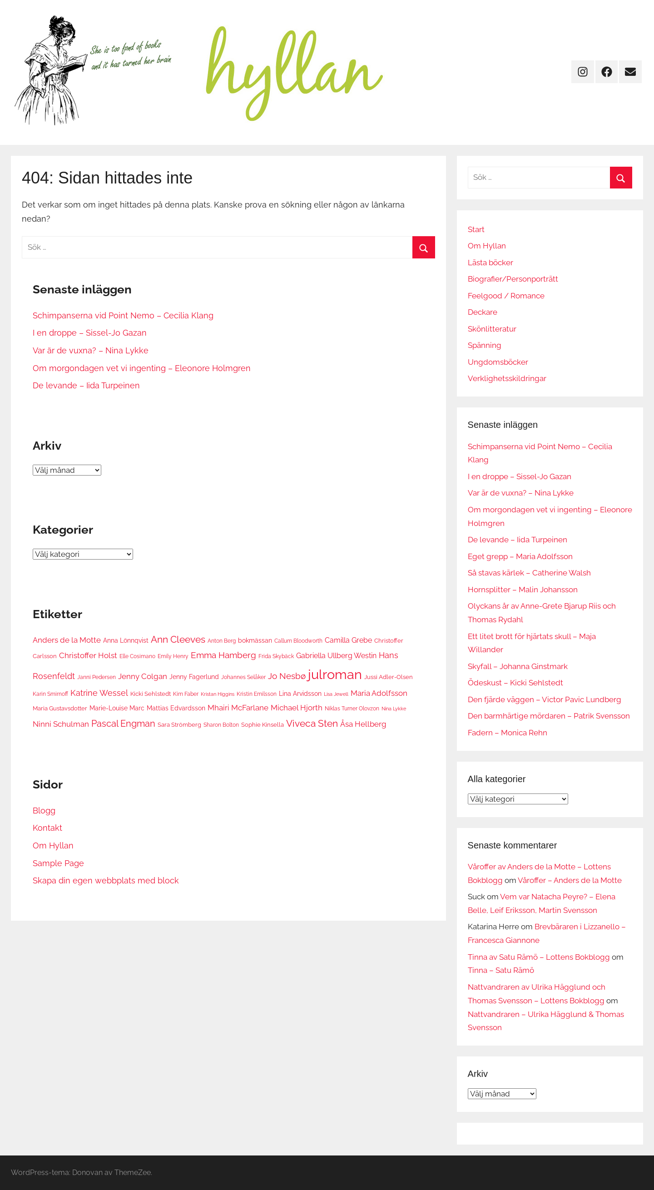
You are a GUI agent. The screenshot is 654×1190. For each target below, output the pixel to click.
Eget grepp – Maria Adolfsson (520, 556)
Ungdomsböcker (498, 362)
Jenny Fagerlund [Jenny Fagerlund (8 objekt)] (194, 676)
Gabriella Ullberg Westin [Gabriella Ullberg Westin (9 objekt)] (336, 655)
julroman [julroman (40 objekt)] (335, 674)
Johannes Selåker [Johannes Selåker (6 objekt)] (243, 677)
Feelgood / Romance (506, 295)
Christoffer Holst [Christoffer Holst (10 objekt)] (88, 655)
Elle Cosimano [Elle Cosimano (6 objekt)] (137, 656)
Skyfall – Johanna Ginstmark (518, 666)
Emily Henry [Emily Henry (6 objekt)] (173, 656)
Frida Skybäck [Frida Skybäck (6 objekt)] (276, 656)
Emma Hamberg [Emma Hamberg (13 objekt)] (223, 655)
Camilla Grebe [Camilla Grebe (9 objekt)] (348, 640)
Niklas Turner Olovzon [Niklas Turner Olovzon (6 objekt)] (352, 708)
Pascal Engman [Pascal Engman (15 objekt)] (123, 723)
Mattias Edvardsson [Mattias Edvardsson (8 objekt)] (176, 708)
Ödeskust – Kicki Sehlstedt (515, 682)
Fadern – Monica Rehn (507, 732)
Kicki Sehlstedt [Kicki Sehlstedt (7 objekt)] (150, 693)
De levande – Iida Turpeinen (86, 385)
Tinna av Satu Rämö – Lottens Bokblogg (539, 957)
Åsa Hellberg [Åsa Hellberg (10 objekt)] (363, 724)
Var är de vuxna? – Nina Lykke (91, 350)
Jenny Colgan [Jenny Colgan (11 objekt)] (142, 676)
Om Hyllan (53, 845)
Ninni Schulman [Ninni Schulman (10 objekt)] (61, 724)
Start (476, 229)
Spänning (484, 345)
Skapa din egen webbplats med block (106, 880)
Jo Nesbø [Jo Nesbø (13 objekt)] (287, 676)
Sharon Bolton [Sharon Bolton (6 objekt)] (221, 724)
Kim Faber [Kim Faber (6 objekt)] (185, 693)
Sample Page (58, 863)
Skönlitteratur (492, 328)
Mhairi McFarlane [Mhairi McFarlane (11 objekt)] (238, 707)
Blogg (44, 810)
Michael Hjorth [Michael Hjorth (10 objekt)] (296, 707)
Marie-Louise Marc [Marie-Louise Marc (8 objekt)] (116, 708)
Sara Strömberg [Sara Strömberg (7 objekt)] (179, 724)
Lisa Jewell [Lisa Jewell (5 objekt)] (336, 694)
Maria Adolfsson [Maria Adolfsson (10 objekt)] (379, 693)
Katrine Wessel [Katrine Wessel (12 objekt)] (99, 693)
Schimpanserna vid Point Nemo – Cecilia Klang (123, 315)
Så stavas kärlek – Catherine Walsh (529, 572)
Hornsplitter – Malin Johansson (523, 589)
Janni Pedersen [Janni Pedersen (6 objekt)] (96, 677)
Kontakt (47, 828)
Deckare (482, 312)
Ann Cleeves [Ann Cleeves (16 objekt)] (178, 639)
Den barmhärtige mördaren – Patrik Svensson (549, 715)
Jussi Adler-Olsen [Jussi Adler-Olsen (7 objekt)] (388, 676)
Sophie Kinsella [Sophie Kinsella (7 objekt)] (262, 724)
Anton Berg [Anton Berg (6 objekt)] (222, 640)
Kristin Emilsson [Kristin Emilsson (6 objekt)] (257, 693)
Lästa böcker (490, 262)
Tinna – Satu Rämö (501, 970)
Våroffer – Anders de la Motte (570, 880)
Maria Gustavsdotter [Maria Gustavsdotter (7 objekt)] (60, 708)
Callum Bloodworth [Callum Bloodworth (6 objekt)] (298, 640)
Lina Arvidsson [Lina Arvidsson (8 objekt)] (300, 693)
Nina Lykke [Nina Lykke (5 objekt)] (394, 708)
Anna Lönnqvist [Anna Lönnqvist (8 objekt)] (126, 640)
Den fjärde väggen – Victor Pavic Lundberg (544, 699)
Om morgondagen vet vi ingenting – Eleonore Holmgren (142, 368)
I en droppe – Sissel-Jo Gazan (90, 332)
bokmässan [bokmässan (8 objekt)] (255, 640)
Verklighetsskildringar (507, 378)
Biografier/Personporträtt (513, 278)
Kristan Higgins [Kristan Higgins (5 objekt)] (217, 694)
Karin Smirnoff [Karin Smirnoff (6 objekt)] (50, 693)
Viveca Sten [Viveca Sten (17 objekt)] (312, 723)
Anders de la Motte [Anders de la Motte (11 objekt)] (67, 640)
